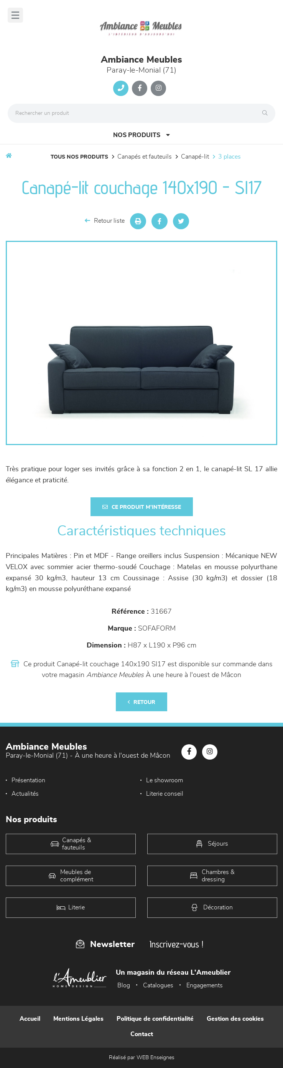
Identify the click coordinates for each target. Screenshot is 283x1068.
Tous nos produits (79, 157)
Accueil (30, 1019)
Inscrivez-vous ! (176, 944)
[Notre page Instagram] (158, 88)
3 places (229, 157)
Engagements (204, 985)
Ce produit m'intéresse (141, 507)
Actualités (25, 794)
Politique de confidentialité (155, 1019)
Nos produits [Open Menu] (141, 135)
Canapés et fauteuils (144, 157)
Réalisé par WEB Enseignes (141, 1057)
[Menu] (15, 15)
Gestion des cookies (235, 1019)
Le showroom (164, 780)
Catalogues (158, 985)
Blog (123, 985)
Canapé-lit (195, 157)
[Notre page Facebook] (139, 88)
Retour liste (105, 220)
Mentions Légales (78, 1019)
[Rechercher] (266, 113)
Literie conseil (164, 794)
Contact (141, 1034)
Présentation (28, 780)
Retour (141, 702)
